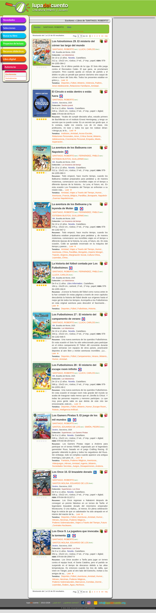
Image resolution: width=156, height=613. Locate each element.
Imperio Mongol (95, 252)
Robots (55, 409)
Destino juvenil (67, 105)
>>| (106, 36)
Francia (66, 195)
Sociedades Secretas (61, 466)
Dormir (98, 582)
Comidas (90, 582)
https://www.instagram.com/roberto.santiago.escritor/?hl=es (58, 31)
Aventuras (56, 195)
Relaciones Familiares (80, 86)
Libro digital (13, 59)
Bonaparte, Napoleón (97, 195)
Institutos (65, 133)
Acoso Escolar (85, 133)
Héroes (68, 463)
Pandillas (82, 195)
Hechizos (80, 585)
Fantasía (65, 460)
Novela (71, 58)
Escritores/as (11, 74)
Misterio (81, 83)
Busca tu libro (13, 36)
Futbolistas (82, 308)
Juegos (76, 466)
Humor (98, 192)
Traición (55, 255)
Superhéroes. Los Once (71, 489)
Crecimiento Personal (75, 139)
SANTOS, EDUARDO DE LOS (68, 427)
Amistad (94, 86)
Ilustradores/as (11, 78)
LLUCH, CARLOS (89, 49)
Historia (91, 308)
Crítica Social (86, 136)
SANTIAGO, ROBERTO (65, 49)
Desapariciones (87, 466)
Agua (72, 585)
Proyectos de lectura (13, 44)
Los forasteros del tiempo (71, 165)
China (65, 252)
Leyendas (56, 257)
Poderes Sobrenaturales (63, 522)
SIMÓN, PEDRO (94, 427)
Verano (95, 356)
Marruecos (80, 582)
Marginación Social (77, 255)
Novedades (13, 20)
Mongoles (82, 252)
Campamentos (84, 356)
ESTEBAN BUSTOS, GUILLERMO (70, 159)
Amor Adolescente (60, 86)
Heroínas (64, 520)
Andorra (99, 466)
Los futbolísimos (68, 55)
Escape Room (99, 406)
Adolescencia (58, 139)
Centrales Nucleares (62, 525)
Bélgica (73, 195)
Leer (64, 80)
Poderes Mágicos (78, 460)
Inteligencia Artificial (69, 409)
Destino (55, 103)
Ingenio (84, 463)
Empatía (90, 139)
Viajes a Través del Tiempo (82, 192)
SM (53, 52)
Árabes (65, 585)
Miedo (97, 139)
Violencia (90, 83)
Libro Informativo (74, 283)
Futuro (104, 522)
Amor (76, 136)
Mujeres (64, 255)
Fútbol (73, 83)
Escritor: (37, 27)
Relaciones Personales (62, 136)
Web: (69, 27)
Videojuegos (57, 463)
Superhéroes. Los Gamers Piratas (75, 433)
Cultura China (93, 255)
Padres (98, 83)
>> (102, 36)
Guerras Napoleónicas (63, 198)
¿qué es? (57, 603)
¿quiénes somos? (71, 603)
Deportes (65, 83)
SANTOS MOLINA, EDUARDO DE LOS (72, 483)
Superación (57, 142)
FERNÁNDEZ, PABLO (91, 156)
